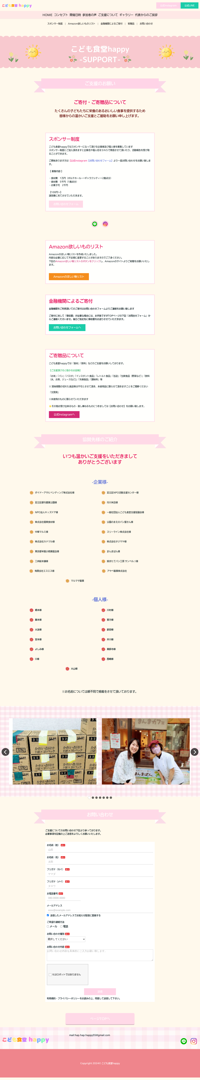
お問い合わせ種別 (55, 939)
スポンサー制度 (55, 24)
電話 (64, 932)
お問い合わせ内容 (55, 952)
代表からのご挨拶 (146, 14)
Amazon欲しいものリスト (81, 24)
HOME (47, 14)
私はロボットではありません (65, 982)
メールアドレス (54, 911)
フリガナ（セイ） (55, 875)
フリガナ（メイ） (55, 887)
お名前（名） (53, 863)
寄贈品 (131, 24)
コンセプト (61, 14)
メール (52, 932)
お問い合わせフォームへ (67, 333)
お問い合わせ (146, 24)
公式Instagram (168, 5)
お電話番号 (52, 899)
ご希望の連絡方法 (55, 928)
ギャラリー (126, 14)
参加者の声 (89, 14)
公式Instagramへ (64, 428)
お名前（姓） (53, 851)
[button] (89, 803)
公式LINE (190, 5)
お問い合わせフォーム (65, 217)
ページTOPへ (100, 1034)
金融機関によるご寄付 (111, 24)
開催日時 (75, 14)
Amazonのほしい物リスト (68, 290)
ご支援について (108, 14)
